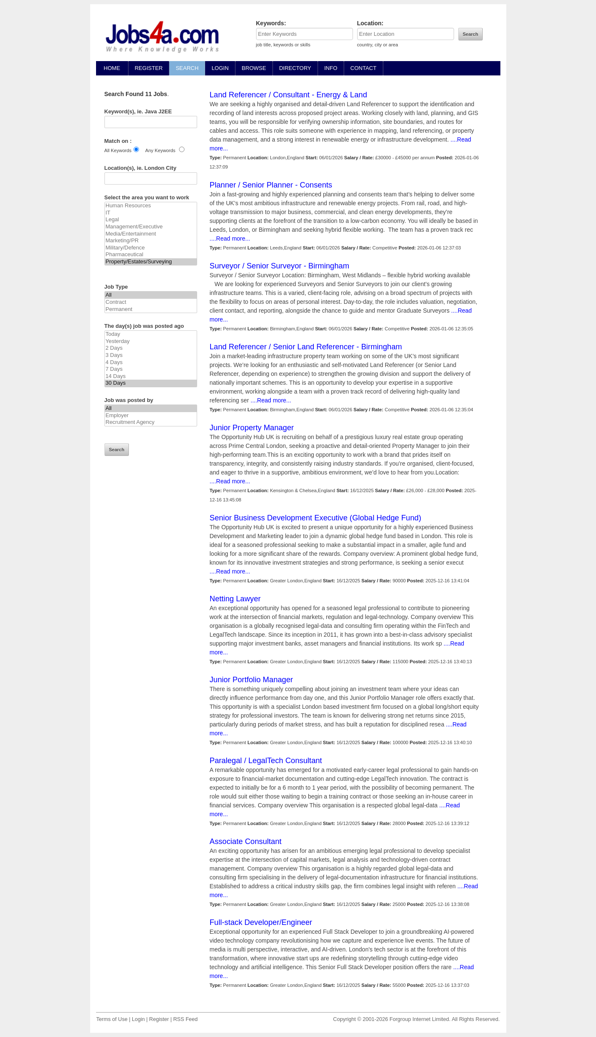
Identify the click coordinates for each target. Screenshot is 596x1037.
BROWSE (254, 68)
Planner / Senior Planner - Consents (271, 185)
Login (138, 1019)
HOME (112, 68)
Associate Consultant (246, 841)
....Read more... (230, 238)
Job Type (116, 287)
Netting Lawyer (235, 599)
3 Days (151, 355)
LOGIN (219, 68)
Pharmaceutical (151, 254)
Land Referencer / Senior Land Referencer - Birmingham (306, 347)
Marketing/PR (151, 240)
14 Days (151, 376)
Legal (151, 219)
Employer (151, 415)
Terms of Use (112, 1019)
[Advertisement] (150, 608)
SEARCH (187, 68)
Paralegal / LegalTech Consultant (266, 760)
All (151, 295)
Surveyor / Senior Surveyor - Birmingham (280, 266)
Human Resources (151, 205)
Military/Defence (151, 248)
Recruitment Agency (151, 422)
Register (159, 1019)
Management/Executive (151, 226)
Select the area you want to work (147, 197)
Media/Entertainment (151, 234)
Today (151, 334)
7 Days (151, 369)
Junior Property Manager (252, 427)
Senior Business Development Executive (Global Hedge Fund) (315, 518)
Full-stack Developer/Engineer (261, 922)
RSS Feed (185, 1019)
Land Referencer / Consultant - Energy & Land (288, 95)
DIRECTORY (295, 68)
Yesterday (151, 341)
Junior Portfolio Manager (251, 679)
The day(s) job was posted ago (144, 326)
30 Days (151, 383)
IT (151, 213)
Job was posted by (128, 400)
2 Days (151, 348)
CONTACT (363, 68)
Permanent (151, 309)
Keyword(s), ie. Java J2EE (138, 111)
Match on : (118, 141)
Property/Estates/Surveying (151, 261)
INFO (330, 68)
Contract (151, 302)
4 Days (151, 362)
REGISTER (149, 68)
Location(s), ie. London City (140, 168)
